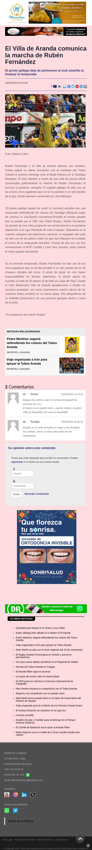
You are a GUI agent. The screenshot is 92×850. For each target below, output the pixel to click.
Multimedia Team (69, 848)
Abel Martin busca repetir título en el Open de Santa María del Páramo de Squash (48, 699)
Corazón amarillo (25, 715)
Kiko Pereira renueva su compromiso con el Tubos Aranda (46, 688)
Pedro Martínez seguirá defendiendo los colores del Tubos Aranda (32, 343)
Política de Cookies (44, 839)
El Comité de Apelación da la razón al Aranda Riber (43, 727)
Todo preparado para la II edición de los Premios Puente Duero (49, 705)
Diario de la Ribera (20, 821)
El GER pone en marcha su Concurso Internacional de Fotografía (44, 682)
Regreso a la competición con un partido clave (40, 693)
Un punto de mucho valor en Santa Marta (37, 676)
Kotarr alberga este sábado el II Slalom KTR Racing (43, 632)
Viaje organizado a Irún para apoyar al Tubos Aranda (43, 645)
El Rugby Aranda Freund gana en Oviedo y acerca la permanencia (43, 656)
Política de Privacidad (24, 839)
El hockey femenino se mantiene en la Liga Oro (41, 710)
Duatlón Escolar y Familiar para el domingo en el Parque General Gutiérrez (45, 721)
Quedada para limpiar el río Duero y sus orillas (40, 628)
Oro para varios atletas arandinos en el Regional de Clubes (47, 662)
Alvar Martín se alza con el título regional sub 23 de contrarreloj (49, 649)
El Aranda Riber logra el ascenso (33, 671)
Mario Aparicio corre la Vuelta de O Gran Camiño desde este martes (48, 733)
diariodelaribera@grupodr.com (27, 780)
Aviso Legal (8, 839)
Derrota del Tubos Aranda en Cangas (35, 666)
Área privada (61, 839)
